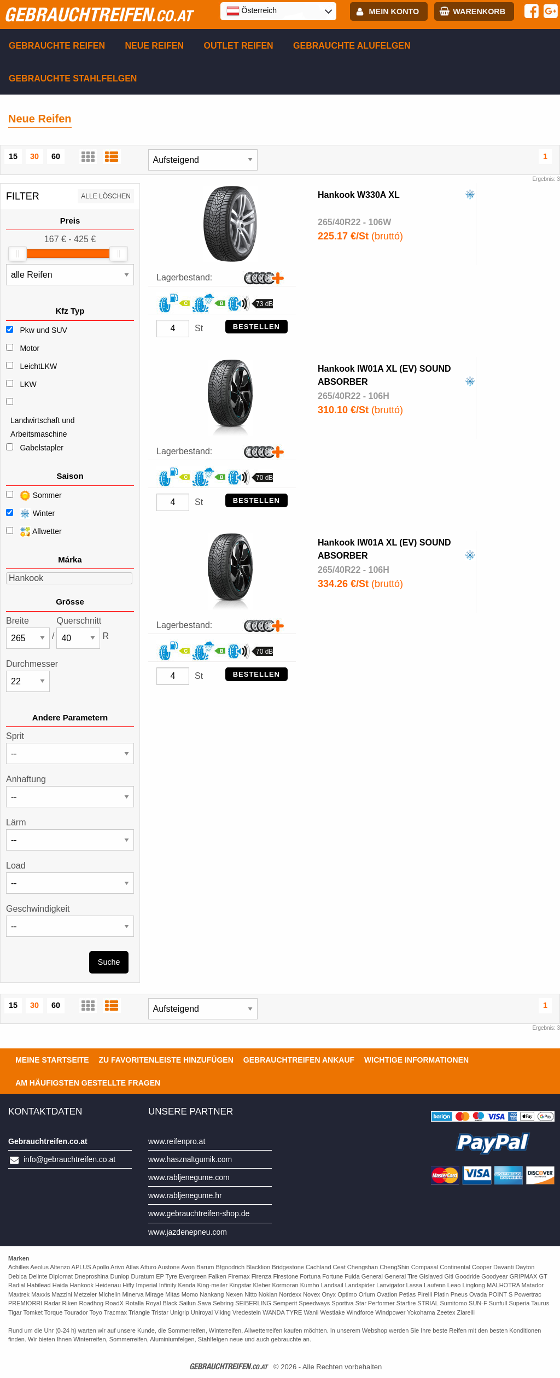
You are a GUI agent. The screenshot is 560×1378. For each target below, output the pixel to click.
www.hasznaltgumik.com (190, 1159)
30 (34, 156)
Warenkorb (479, 11)
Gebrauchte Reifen (57, 45)
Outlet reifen (238, 45)
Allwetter (34, 531)
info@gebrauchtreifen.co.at (69, 1159)
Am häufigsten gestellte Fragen (87, 1082)
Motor (29, 348)
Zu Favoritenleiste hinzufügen (166, 1060)
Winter (30, 513)
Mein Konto (394, 11)
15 (13, 156)
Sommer (34, 495)
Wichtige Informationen (416, 1060)
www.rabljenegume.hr (185, 1195)
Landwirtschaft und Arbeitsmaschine (42, 427)
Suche (109, 962)
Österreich (251, 10)
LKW (28, 384)
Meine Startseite (52, 1060)
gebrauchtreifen (98, 14)
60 (55, 156)
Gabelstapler (41, 447)
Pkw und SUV (43, 330)
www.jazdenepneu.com (187, 1232)
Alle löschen (106, 196)
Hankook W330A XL (359, 195)
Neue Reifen (154, 45)
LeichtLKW (38, 366)
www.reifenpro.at (176, 1141)
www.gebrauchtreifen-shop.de (198, 1213)
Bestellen (256, 326)
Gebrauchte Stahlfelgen (73, 78)
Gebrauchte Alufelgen (352, 45)
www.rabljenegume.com (189, 1177)
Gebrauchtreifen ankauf (298, 1060)
